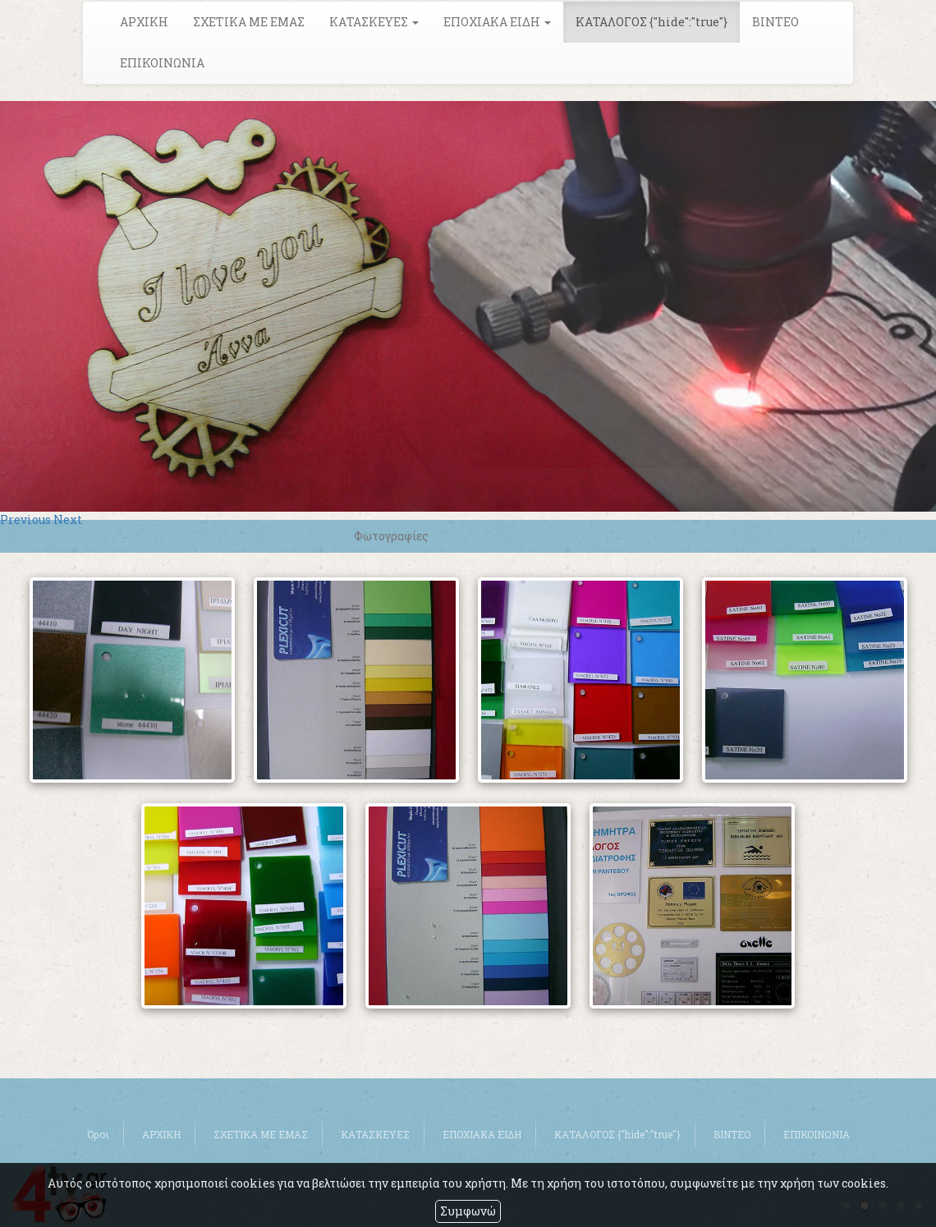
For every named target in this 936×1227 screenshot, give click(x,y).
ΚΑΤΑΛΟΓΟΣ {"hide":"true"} (651, 22)
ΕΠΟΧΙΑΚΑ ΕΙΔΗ (482, 1134)
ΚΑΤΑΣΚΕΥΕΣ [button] (374, 22)
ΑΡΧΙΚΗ (144, 22)
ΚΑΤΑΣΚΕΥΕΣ (375, 1134)
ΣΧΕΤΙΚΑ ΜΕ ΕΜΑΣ (249, 22)
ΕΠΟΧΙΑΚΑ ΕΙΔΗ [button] (497, 22)
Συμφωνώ (468, 1211)
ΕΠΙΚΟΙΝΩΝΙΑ (162, 63)
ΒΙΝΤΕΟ (775, 22)
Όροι (98, 1134)
